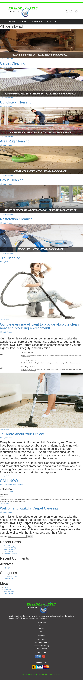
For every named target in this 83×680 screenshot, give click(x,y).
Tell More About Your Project (22, 434)
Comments (9, 591)
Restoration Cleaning (16, 219)
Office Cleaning (41, 649)
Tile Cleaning (10, 258)
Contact (41, 631)
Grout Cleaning (11, 180)
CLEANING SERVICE (6, 58)
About (41, 628)
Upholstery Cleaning (15, 102)
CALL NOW (9, 481)
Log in (6, 587)
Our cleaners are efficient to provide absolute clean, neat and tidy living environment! (40, 326)
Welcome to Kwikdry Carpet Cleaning (29, 508)
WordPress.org (8, 593)
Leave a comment (18, 484)
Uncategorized (4, 319)
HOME (12, 22)
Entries (7, 589)
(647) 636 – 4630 (6, 492)
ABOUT (23, 22)
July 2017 (7, 568)
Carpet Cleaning (12, 63)
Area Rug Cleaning (14, 141)
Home (41, 625)
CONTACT (51, 22)
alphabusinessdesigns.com (50, 674)
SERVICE (37, 22)
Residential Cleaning (41, 646)
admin (10, 67)
